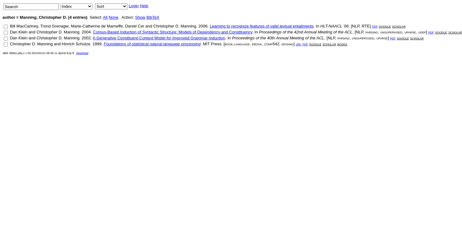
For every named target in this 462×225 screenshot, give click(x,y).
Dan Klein (18, 32)
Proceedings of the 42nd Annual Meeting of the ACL (305, 32)
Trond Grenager (54, 26)
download (82, 53)
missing (287, 44)
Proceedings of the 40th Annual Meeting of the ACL (278, 38)
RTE (366, 26)
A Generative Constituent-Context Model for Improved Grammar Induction (159, 38)
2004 (86, 32)
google (385, 26)
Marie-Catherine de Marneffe (97, 26)
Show (140, 17)
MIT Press (212, 44)
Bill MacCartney (24, 26)
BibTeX (153, 17)
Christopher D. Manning (174, 26)
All (105, 17)
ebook (257, 44)
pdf (375, 26)
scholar (399, 26)
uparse (410, 32)
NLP (356, 26)
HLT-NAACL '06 (334, 26)
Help (144, 5)
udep (422, 32)
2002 (86, 38)
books (342, 44)
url (298, 44)
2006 (202, 26)
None (113, 17)
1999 (97, 44)
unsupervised (391, 32)
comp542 (272, 44)
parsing (371, 32)
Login (134, 5)
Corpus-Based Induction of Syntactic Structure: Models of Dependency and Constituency (172, 32)
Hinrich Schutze (76, 44)
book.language (237, 44)
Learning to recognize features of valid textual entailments (261, 26)
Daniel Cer (134, 26)
